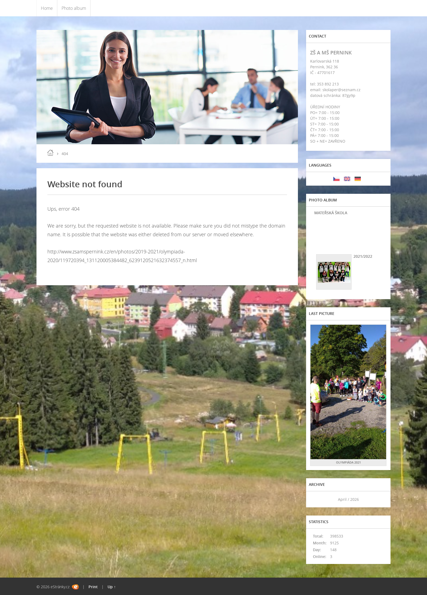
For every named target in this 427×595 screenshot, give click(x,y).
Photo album (74, 8)
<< (316, 499)
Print (93, 586)
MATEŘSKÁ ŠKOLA (330, 212)
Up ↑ (112, 586)
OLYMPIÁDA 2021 (348, 462)
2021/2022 (362, 256)
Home (47, 8)
